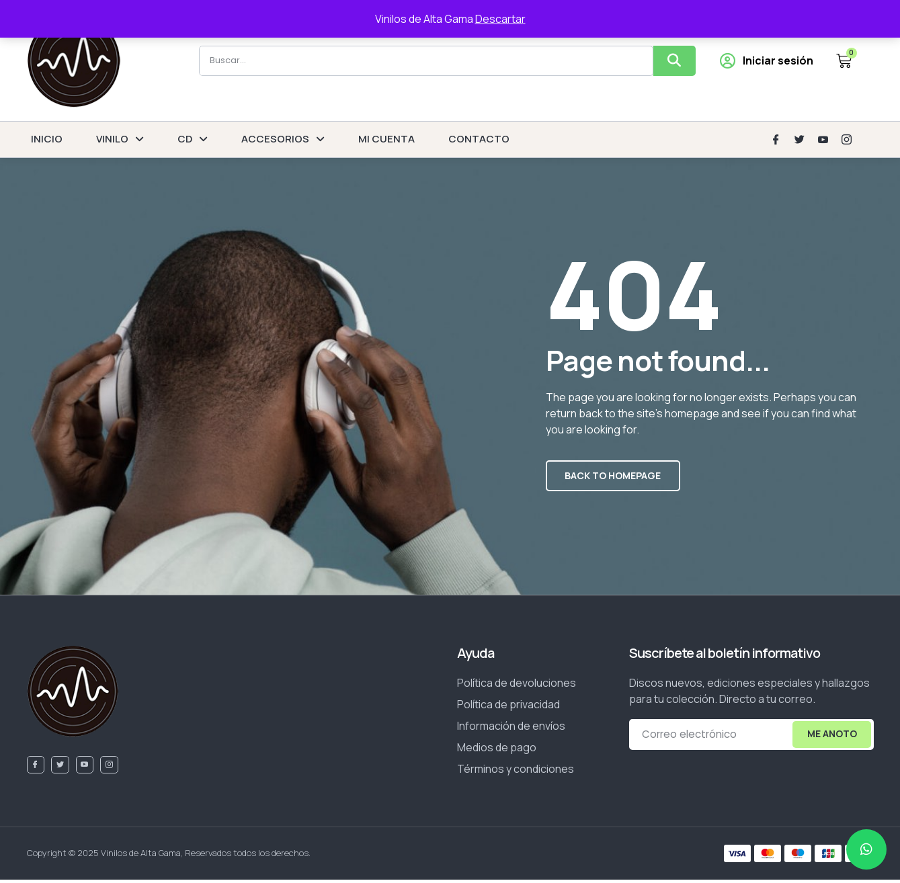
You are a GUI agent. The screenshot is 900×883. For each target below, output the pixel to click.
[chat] (866, 849)
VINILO (120, 139)
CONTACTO (478, 139)
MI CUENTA (386, 139)
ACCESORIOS (283, 139)
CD (192, 139)
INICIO (47, 139)
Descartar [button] (500, 18)
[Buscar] (674, 61)
